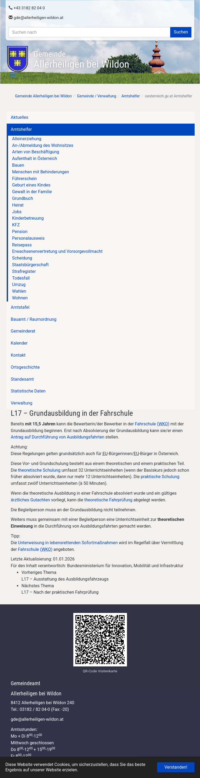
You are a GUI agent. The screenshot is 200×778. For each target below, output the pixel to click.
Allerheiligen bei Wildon (81, 59)
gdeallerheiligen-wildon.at (36, 17)
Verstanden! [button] (175, 767)
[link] (105, 576)
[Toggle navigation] (10, 74)
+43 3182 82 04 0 (27, 8)
